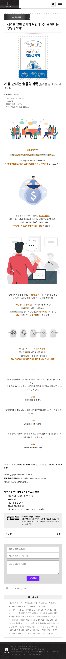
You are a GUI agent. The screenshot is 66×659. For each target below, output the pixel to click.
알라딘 (25, 481)
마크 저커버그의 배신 (16, 506)
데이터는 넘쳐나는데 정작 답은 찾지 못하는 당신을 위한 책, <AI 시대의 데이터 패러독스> (34, 617)
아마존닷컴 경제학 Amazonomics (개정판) (26, 509)
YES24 (7, 481)
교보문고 (13, 481)
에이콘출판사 (26, 519)
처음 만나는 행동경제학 (11, 478)
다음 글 (57, 534)
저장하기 (33, 578)
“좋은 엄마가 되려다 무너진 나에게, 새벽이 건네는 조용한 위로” (33, 630)
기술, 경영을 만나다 (16, 503)
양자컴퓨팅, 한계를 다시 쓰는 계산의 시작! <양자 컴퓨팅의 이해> (33, 634)
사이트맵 (55, 651)
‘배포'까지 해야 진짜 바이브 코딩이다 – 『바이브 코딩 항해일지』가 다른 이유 (34, 603)
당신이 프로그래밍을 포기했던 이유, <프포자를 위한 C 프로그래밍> (34, 627)
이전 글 (9, 534)
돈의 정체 (12, 499)
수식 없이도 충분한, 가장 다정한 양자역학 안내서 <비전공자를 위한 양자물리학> (34, 610)
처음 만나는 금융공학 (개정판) (20, 496)
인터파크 (20, 481)
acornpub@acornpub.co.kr (19, 651)
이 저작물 (42, 519)
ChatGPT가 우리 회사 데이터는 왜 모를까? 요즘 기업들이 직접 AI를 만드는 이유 (34, 620)
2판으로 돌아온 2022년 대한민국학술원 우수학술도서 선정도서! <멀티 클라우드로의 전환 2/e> (34, 623)
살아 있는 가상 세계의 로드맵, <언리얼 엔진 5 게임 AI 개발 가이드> (34, 613)
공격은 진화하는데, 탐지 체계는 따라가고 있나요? (27, 606)
